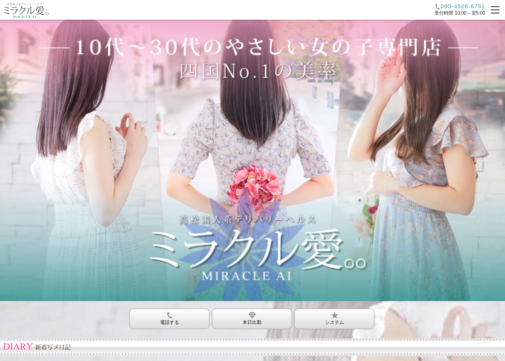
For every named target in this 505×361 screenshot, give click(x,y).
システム (334, 317)
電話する (169, 317)
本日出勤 (252, 317)
